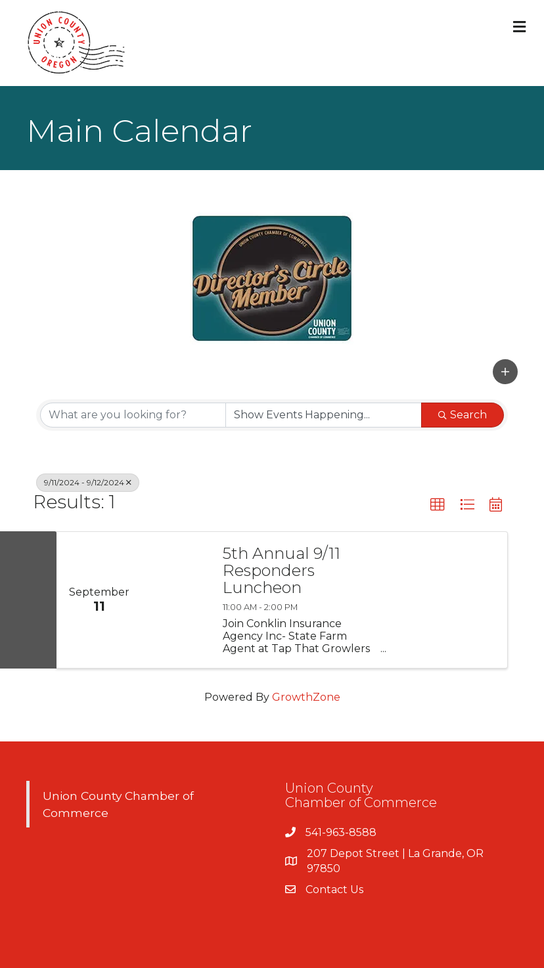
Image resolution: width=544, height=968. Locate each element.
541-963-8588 (341, 832)
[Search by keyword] (133, 415)
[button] (505, 371)
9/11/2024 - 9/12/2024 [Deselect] (87, 482)
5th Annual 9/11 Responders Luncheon (281, 571)
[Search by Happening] (323, 415)
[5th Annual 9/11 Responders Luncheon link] (176, 600)
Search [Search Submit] (462, 414)
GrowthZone (306, 697)
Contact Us (334, 889)
